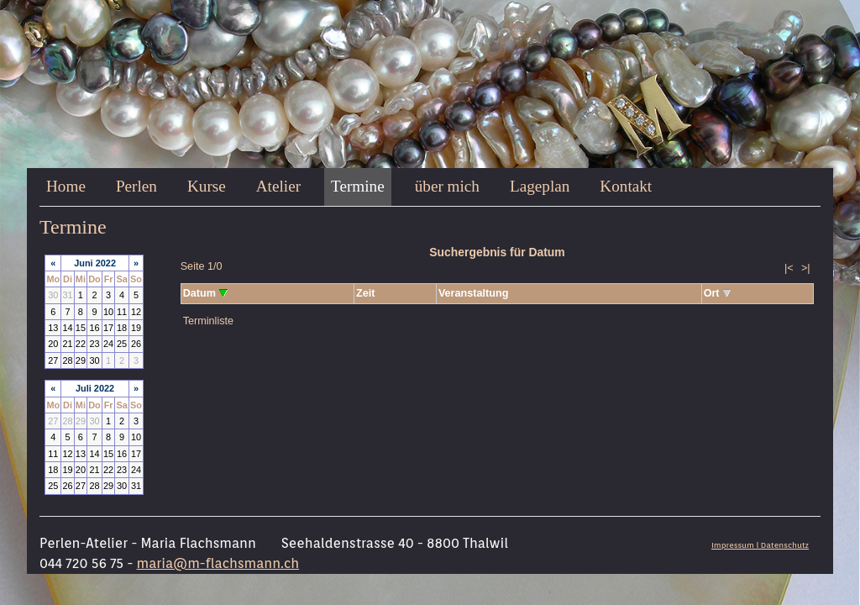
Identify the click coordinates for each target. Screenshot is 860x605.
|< (789, 268)
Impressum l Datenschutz (760, 545)
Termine (358, 186)
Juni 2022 (95, 263)
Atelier (278, 186)
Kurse (206, 186)
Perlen (136, 186)
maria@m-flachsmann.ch (218, 563)
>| (805, 268)
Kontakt (626, 186)
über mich (447, 186)
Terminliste (208, 321)
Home (66, 186)
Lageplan (539, 186)
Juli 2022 (95, 388)
